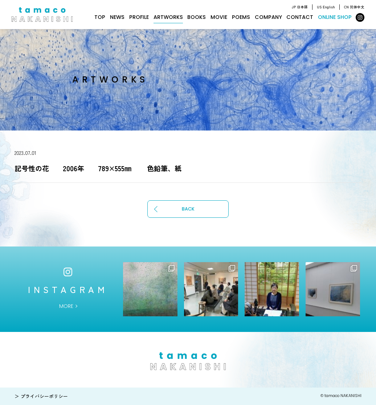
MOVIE (219, 17)
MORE (66, 306)
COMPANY (268, 17)
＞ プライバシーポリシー (41, 396)
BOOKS (196, 17)
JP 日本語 (300, 6)
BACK (188, 209)
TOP (99, 17)
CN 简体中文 (354, 6)
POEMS (241, 17)
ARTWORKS (168, 17)
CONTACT (299, 17)
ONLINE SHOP (335, 17)
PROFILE (139, 17)
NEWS (117, 17)
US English (326, 6)
